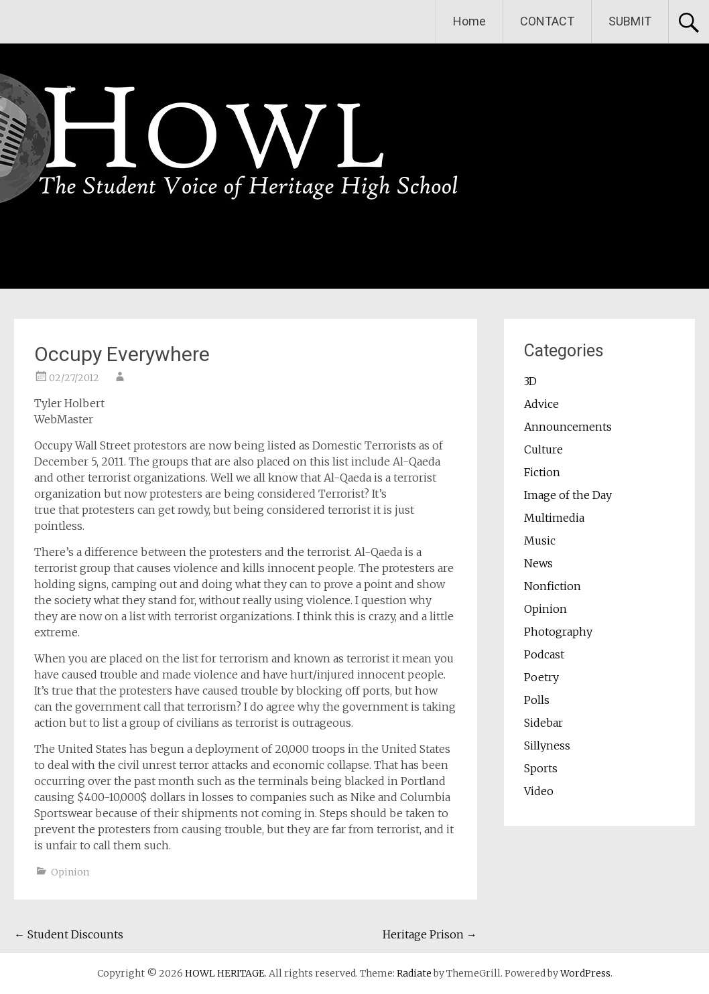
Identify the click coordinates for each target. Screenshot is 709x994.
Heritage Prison (430, 934)
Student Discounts (68, 934)
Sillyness (547, 745)
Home (469, 21)
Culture (543, 449)
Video (539, 791)
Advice (541, 404)
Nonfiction (552, 586)
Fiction (542, 472)
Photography (558, 631)
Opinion (70, 872)
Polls (537, 700)
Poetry (541, 677)
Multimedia (554, 517)
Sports (541, 768)
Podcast (544, 654)
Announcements (568, 426)
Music (540, 540)
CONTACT (547, 21)
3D (530, 381)
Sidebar (543, 722)
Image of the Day (568, 495)
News (538, 563)
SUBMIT (629, 21)
